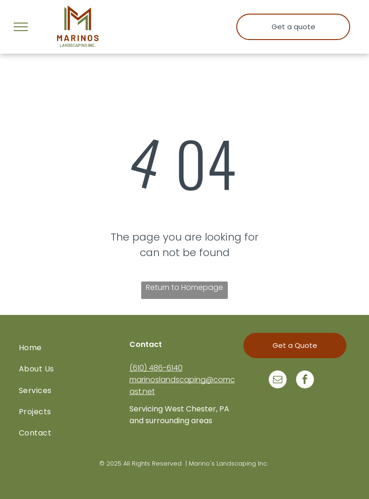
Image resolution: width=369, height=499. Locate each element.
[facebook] (305, 380)
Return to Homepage (184, 287)
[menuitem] (74, 347)
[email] (278, 380)
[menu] (20, 27)
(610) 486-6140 (156, 367)
